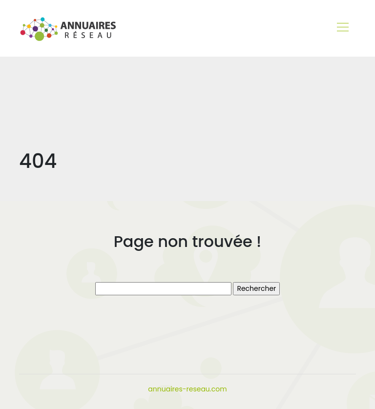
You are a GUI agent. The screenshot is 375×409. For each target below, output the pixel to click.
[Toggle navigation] (342, 28)
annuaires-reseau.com (187, 389)
